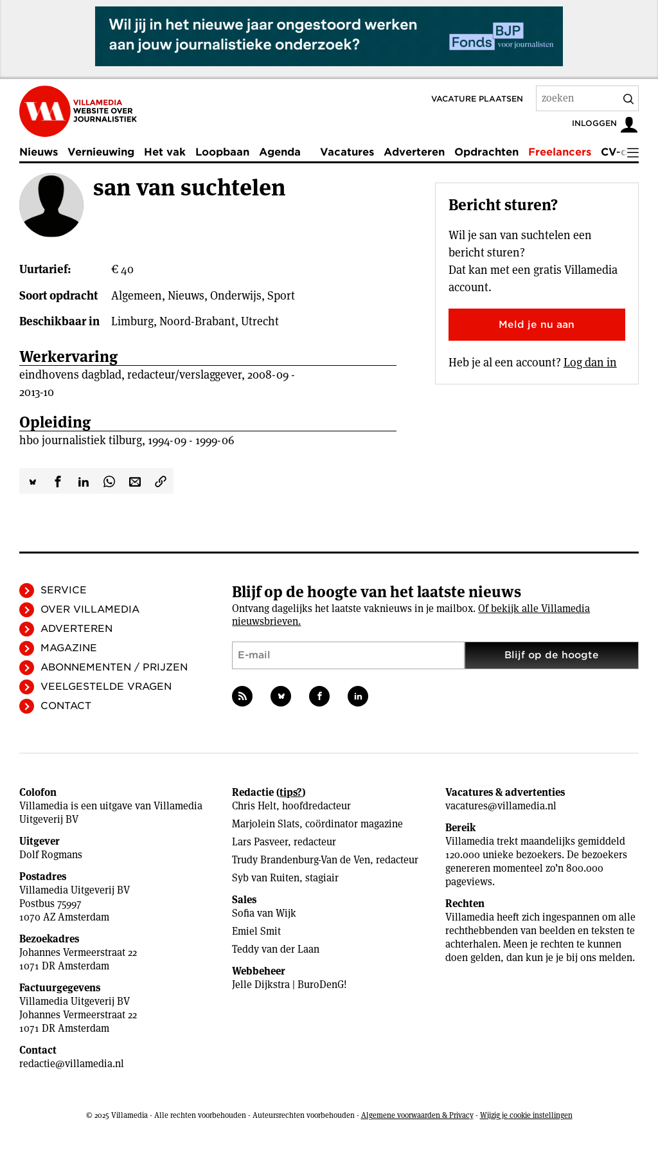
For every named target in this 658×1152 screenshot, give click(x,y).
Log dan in (590, 362)
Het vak (165, 152)
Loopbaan (222, 152)
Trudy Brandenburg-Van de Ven (301, 860)
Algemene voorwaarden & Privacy (417, 1115)
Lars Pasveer (260, 842)
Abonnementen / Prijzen (114, 667)
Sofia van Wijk (264, 913)
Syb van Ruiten (265, 878)
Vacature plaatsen (477, 99)
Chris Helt (254, 806)
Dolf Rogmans (50, 854)
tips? (291, 792)
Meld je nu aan (536, 324)
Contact (65, 706)
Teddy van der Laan (275, 949)
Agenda (280, 152)
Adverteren (414, 152)
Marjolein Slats (265, 824)
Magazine (68, 648)
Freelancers (559, 152)
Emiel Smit (256, 931)
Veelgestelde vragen (106, 686)
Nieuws (38, 152)
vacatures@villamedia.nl (500, 806)
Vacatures (347, 152)
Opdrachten (486, 152)
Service (63, 590)
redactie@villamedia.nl (71, 1063)
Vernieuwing (100, 152)
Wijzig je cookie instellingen (526, 1115)
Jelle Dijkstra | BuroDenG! (289, 984)
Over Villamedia (89, 609)
